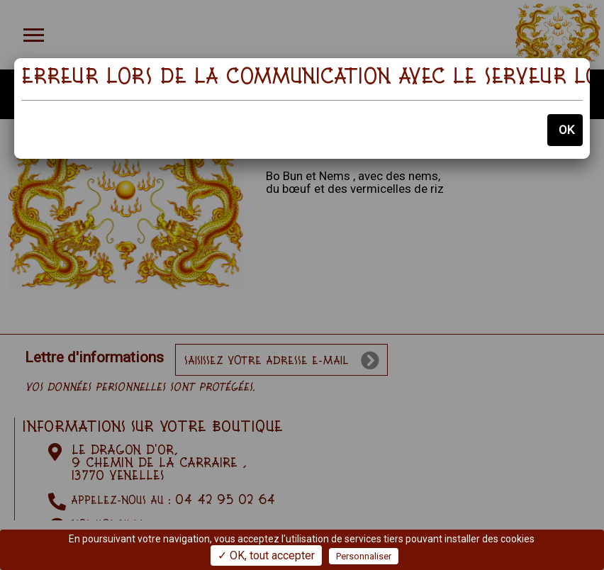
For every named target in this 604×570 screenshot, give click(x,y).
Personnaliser (363, 556)
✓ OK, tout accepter (266, 555)
